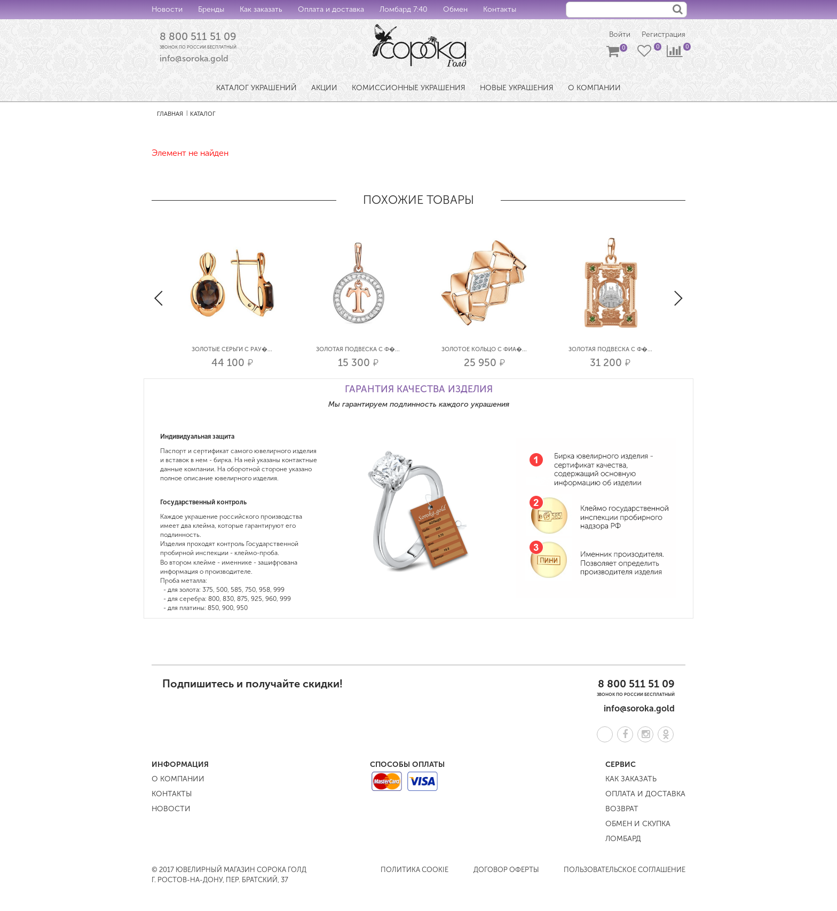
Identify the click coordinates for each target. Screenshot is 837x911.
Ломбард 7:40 (404, 9)
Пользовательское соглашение (624, 870)
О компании (178, 778)
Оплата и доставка (331, 9)
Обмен (455, 9)
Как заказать (261, 9)
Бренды (211, 9)
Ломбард (623, 838)
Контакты (499, 9)
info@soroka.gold (194, 59)
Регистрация (663, 34)
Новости (167, 9)
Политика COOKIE (414, 870)
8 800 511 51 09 (198, 36)
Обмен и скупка (637, 823)
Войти (618, 34)
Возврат (621, 808)
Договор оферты (506, 870)
